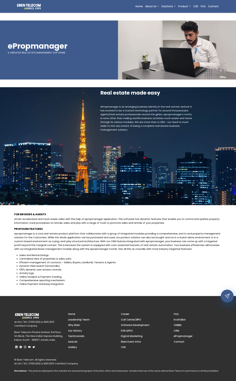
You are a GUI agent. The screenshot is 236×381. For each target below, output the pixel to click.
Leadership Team (79, 319)
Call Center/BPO (131, 319)
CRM (176, 330)
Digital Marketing (131, 336)
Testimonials (76, 336)
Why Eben (74, 325)
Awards (72, 341)
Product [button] (183, 6)
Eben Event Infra (131, 341)
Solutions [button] (167, 6)
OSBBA (178, 325)
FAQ (203, 6)
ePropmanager (183, 336)
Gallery (72, 347)
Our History (75, 330)
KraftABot (180, 319)
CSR (195, 6)
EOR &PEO (127, 330)
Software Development (135, 325)
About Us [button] (151, 6)
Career (125, 314)
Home (139, 6)
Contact (213, 6)
